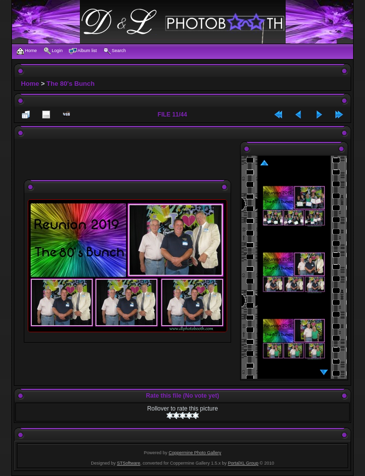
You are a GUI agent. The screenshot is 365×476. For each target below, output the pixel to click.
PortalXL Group (243, 463)
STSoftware (128, 463)
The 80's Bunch (71, 83)
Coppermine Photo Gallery (195, 452)
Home (30, 83)
